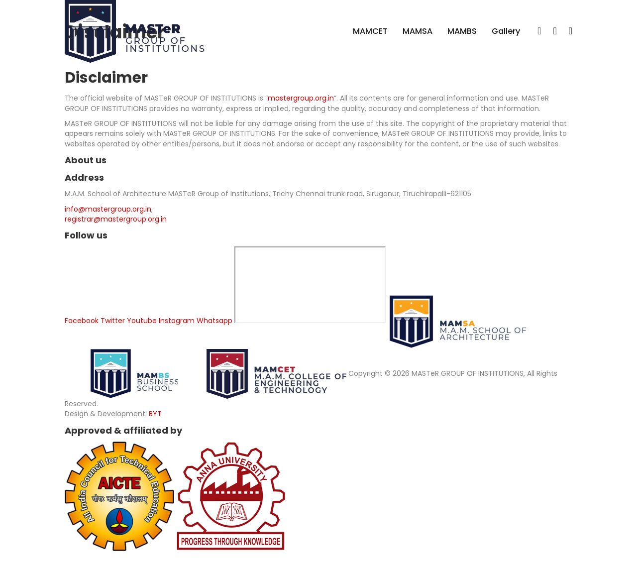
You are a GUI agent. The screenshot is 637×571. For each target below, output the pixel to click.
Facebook (82, 321)
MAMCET (370, 31)
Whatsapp (214, 321)
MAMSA (417, 31)
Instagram (177, 321)
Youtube (142, 321)
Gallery (506, 31)
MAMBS (462, 31)
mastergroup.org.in (301, 98)
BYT (155, 414)
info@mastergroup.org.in (108, 209)
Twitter (113, 321)
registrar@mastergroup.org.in (116, 219)
